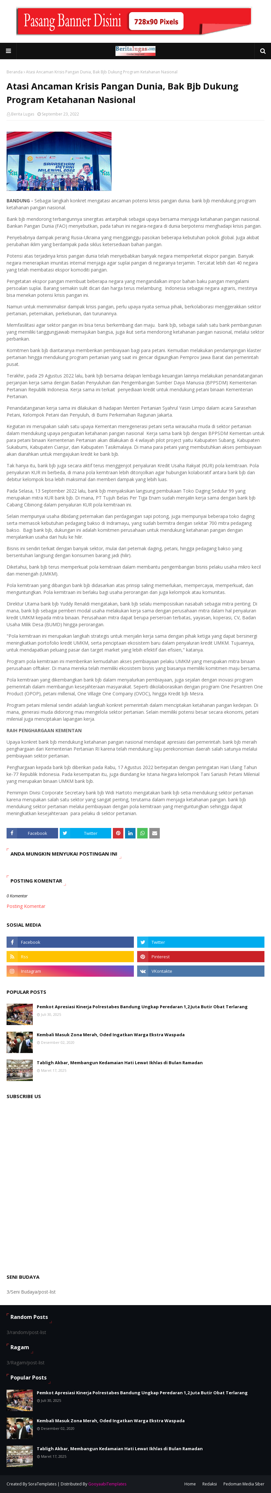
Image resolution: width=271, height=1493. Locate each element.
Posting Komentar (26, 906)
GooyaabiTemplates (107, 1484)
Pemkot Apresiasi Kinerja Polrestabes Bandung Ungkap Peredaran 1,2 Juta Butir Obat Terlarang (142, 1007)
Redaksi (209, 1484)
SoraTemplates (42, 1484)
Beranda (15, 72)
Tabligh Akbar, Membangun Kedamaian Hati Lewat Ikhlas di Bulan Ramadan (120, 1063)
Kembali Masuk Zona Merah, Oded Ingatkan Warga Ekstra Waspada (111, 1035)
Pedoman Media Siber (243, 1484)
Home (190, 1484)
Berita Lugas (22, 114)
